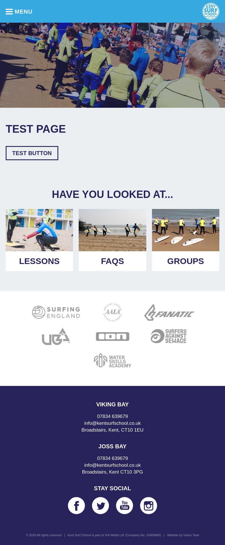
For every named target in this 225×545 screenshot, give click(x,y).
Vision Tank (191, 535)
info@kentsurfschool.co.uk (112, 423)
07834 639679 (112, 416)
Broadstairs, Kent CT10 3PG (112, 472)
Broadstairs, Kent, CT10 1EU (112, 430)
